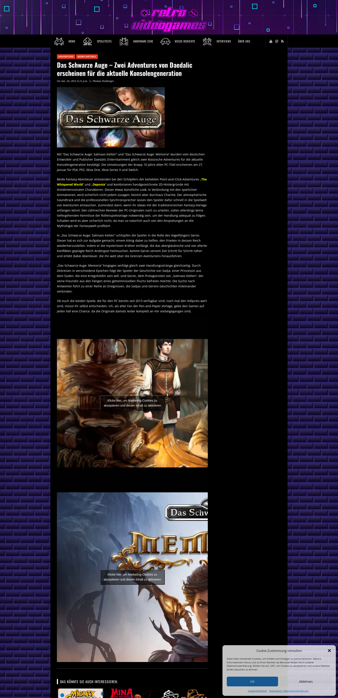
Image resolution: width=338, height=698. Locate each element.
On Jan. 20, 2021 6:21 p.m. (72, 81)
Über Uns (244, 41)
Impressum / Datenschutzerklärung (288, 690)
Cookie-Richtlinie (257, 690)
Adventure (66, 56)
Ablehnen (306, 681)
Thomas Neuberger (103, 81)
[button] (329, 650)
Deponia (99, 184)
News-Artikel (87, 56)
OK (252, 681)
